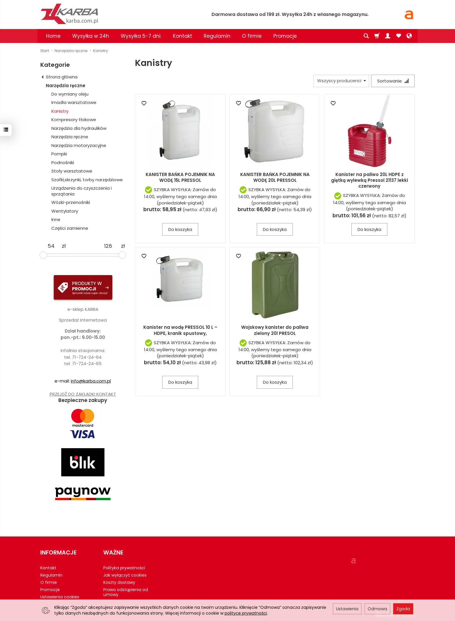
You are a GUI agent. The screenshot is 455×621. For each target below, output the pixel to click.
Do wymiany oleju (70, 94)
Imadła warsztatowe (73, 102)
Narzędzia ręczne (65, 85)
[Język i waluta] (409, 36)
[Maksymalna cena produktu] (108, 246)
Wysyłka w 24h (90, 36)
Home (53, 36)
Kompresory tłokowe (73, 119)
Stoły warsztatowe (71, 171)
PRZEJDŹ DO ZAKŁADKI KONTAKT (83, 394)
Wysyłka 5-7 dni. (141, 36)
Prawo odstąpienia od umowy (125, 592)
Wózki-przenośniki (70, 202)
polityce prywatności (246, 613)
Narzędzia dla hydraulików (78, 128)
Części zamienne (69, 228)
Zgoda (403, 609)
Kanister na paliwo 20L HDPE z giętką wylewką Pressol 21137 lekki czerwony (369, 180)
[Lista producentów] (341, 81)
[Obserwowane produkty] (398, 36)
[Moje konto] (387, 36)
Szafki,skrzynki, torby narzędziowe (87, 180)
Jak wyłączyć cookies (125, 575)
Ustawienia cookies (59, 597)
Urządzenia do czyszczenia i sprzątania (81, 191)
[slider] (43, 255)
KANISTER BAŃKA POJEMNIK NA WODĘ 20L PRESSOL (275, 177)
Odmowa (377, 609)
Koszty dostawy (119, 582)
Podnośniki (62, 162)
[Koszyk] (376, 36)
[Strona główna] (108, 13)
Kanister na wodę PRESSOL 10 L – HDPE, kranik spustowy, (180, 330)
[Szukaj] (366, 36)
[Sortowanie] (393, 81)
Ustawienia (347, 609)
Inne (55, 219)
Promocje (285, 36)
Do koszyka (180, 229)
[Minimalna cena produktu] (51, 246)
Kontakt (182, 36)
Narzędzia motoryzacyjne (78, 145)
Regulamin (217, 36)
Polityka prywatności (124, 568)
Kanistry (59, 111)
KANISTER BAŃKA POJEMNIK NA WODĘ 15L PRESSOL (180, 177)
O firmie (252, 36)
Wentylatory (64, 211)
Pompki (59, 154)
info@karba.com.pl (91, 381)
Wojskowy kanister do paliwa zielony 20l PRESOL (274, 330)
